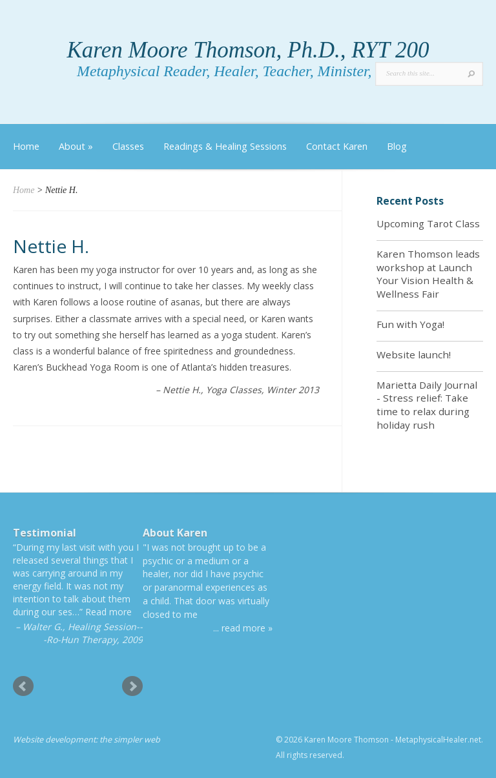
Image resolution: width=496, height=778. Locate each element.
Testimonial (44, 533)
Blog (397, 146)
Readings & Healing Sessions (225, 146)
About (76, 146)
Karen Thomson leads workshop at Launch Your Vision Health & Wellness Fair (428, 273)
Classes (128, 146)
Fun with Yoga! (410, 324)
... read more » (243, 628)
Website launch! (414, 354)
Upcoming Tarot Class (428, 223)
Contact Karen (336, 146)
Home (26, 146)
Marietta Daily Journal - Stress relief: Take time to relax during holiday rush (427, 404)
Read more (108, 612)
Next (132, 686)
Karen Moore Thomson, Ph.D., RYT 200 (248, 50)
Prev (23, 686)
